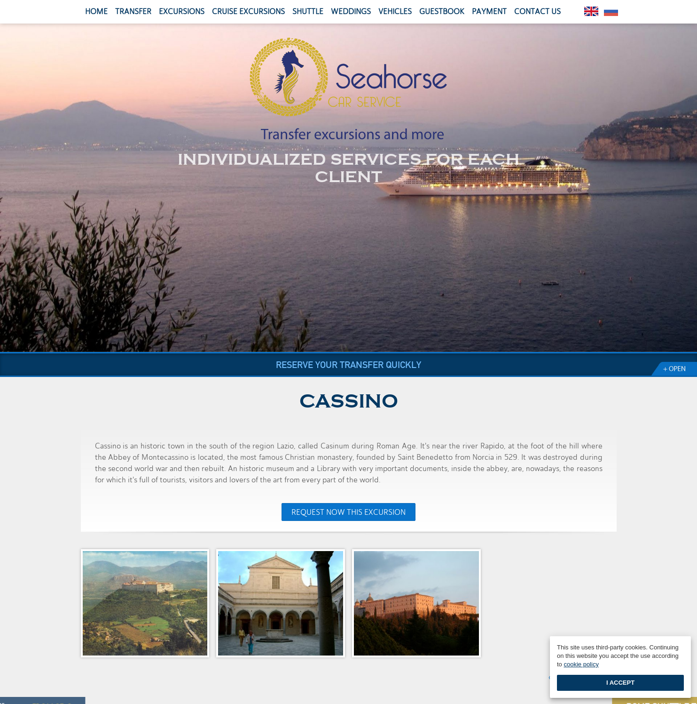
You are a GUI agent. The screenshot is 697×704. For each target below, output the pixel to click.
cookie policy (581, 664)
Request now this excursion (348, 512)
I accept (620, 682)
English (591, 11)
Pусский (611, 11)
